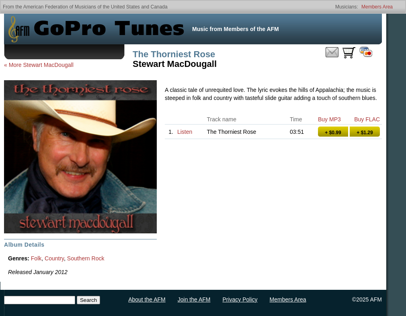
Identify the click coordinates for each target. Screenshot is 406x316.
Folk (36, 258)
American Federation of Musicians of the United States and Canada (95, 7)
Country (54, 258)
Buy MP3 (329, 119)
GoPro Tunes (109, 29)
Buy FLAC (367, 119)
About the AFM (147, 299)
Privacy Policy (239, 299)
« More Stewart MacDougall (39, 65)
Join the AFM (194, 299)
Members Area (377, 7)
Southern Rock (86, 258)
